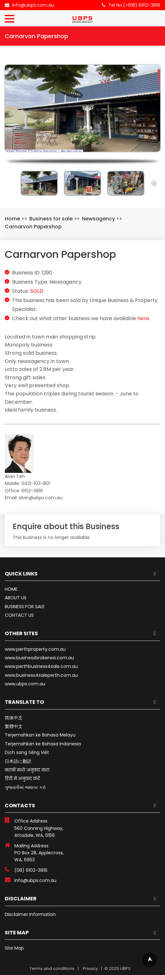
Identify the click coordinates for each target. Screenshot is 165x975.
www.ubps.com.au (25, 684)
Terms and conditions (52, 968)
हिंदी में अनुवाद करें (22, 778)
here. (143, 318)
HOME (11, 589)
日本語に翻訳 (18, 761)
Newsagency (98, 218)
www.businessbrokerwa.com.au (39, 658)
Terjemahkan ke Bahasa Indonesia (43, 744)
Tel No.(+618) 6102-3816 (134, 5)
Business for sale (51, 218)
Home (12, 218)
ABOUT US (15, 598)
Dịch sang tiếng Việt (27, 752)
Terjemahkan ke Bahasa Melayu (40, 735)
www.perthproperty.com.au (35, 649)
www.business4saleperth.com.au (41, 675)
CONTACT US (19, 615)
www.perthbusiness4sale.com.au (41, 666)
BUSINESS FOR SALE (25, 606)
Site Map (14, 948)
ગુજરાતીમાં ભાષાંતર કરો (25, 787)
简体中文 (14, 718)
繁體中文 (14, 726)
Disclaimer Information (30, 914)
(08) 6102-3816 (30, 870)
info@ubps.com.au (33, 5)
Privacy (90, 968)
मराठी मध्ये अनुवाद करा (27, 770)
